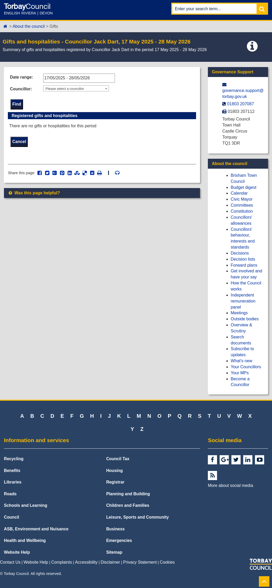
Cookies (167, 562)
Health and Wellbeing (25, 540)
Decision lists (243, 259)
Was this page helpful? (34, 193)
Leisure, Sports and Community (137, 517)
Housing (114, 470)
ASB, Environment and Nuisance (36, 529)
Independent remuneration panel (243, 301)
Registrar (115, 482)
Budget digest (243, 187)
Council (11, 517)
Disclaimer (110, 562)
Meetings (239, 313)
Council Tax (118, 459)
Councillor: (21, 89)
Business (115, 529)
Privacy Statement (140, 562)
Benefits (12, 470)
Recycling (14, 459)
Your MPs (240, 373)
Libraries (12, 482)
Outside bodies (245, 319)
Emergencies (119, 540)
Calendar (239, 193)
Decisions (240, 253)
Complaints (61, 562)
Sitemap (114, 552)
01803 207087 (240, 104)
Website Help (17, 552)
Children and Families (127, 505)
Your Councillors (246, 367)
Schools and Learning (25, 505)
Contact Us (10, 562)
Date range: (21, 77)
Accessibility (86, 562)
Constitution (242, 211)
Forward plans (244, 265)
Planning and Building (128, 494)
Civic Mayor (242, 199)
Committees (242, 205)
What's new (241, 361)
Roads (10, 494)
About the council (29, 26)
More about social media (230, 485)
